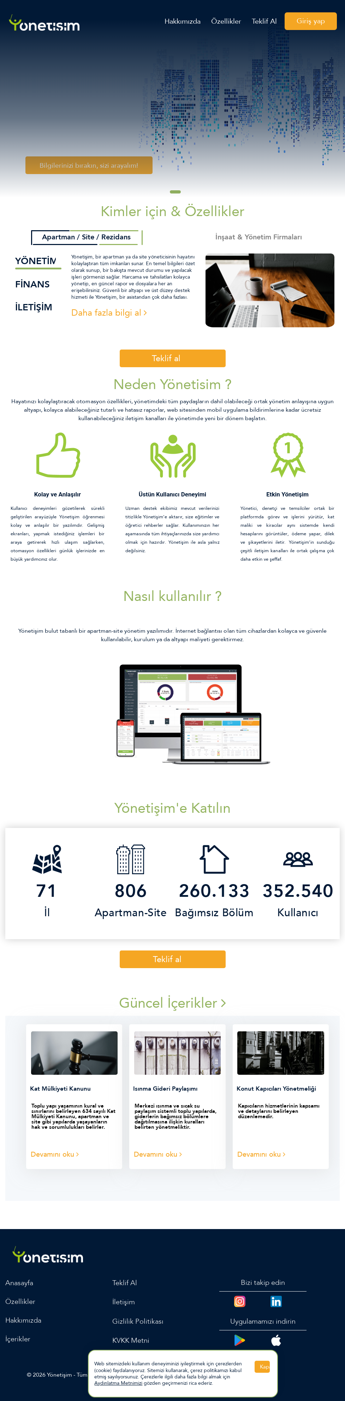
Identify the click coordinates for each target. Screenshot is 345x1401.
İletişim (123, 1302)
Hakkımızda (183, 22)
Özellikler (226, 22)
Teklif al (166, 358)
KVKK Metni (131, 1340)
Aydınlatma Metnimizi (118, 1383)
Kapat (265, 1366)
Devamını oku (55, 1154)
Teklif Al (264, 22)
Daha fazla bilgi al (109, 313)
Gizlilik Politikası (137, 1321)
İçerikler (17, 1339)
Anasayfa (19, 1283)
